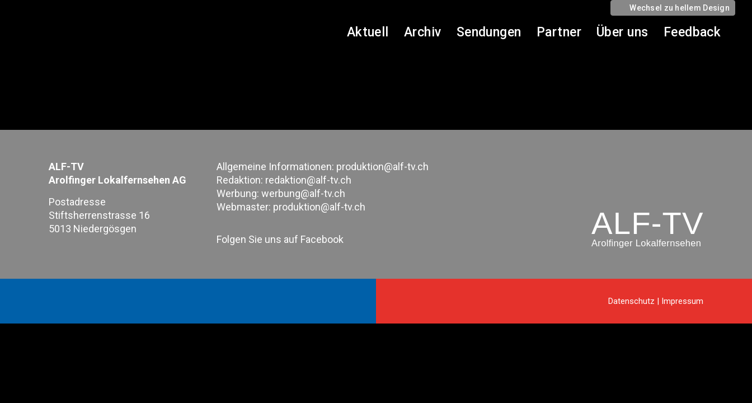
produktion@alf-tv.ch (382, 166)
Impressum (682, 301)
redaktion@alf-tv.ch (308, 180)
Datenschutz (631, 301)
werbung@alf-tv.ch (303, 193)
